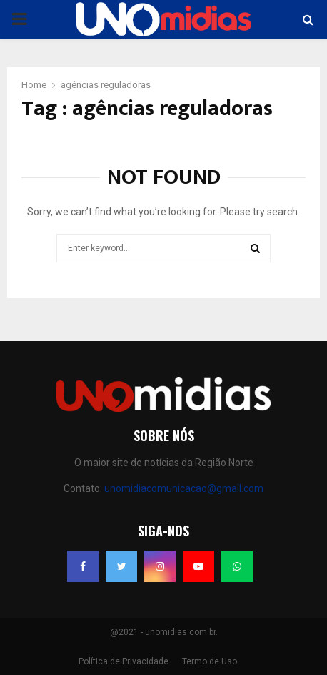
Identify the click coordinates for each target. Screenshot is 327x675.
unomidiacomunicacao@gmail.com (183, 488)
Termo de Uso (209, 661)
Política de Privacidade (123, 661)
